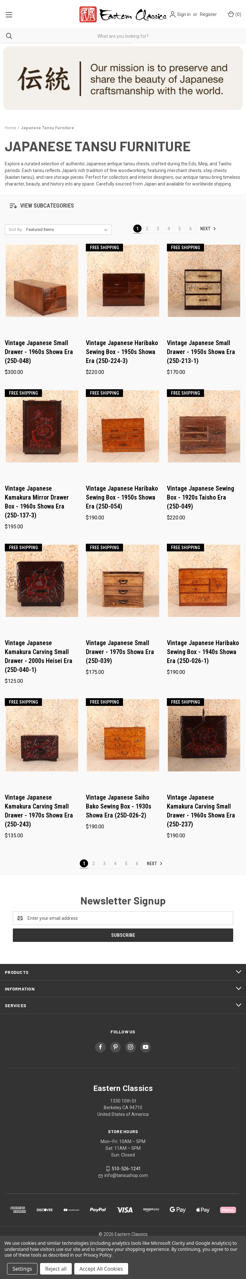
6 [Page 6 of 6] (190, 228)
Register (208, 14)
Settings (22, 1268)
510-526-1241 (126, 1169)
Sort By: (16, 229)
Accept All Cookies (101, 1268)
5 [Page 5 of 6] (179, 228)
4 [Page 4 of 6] (169, 228)
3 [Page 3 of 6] (158, 228)
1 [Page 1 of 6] (137, 228)
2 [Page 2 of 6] (147, 228)
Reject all (56, 1268)
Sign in (184, 14)
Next (208, 228)
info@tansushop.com (126, 1175)
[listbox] (68, 229)
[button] (123, 204)
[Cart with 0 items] (234, 14)
